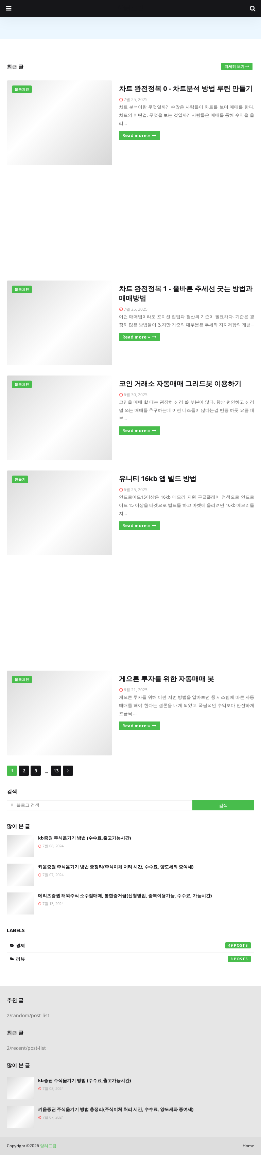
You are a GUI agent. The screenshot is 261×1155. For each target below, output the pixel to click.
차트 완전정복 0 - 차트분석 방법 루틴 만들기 (186, 88)
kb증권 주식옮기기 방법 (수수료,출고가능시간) (84, 838)
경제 (133, 945)
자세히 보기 (234, 66)
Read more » (136, 135)
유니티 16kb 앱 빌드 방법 (157, 478)
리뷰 (133, 959)
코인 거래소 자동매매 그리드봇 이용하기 (180, 383)
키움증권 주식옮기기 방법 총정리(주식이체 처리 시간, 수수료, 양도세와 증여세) (115, 867)
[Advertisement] (130, 222)
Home (248, 1146)
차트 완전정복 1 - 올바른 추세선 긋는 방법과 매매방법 (186, 293)
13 (56, 771)
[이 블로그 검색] (99, 805)
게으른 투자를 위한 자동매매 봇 (166, 678)
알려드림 (130, 8)
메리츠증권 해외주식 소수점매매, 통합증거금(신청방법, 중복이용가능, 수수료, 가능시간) (125, 895)
